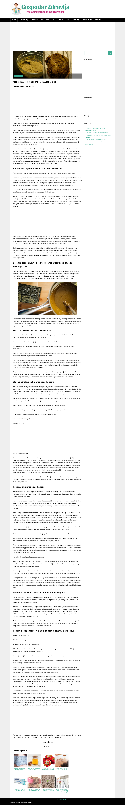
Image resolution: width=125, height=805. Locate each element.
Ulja (68, 20)
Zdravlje (98, 20)
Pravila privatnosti (62, 799)
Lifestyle (35, 20)
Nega (53, 20)
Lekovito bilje (23, 20)
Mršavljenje (45, 20)
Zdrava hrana (87, 20)
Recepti (61, 20)
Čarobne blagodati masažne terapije (97, 133)
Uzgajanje (76, 20)
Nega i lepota (19, 76)
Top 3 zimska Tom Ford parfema (96, 139)
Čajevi (14, 20)
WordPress (20, 802)
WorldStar (29, 802)
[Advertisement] (62, 36)
